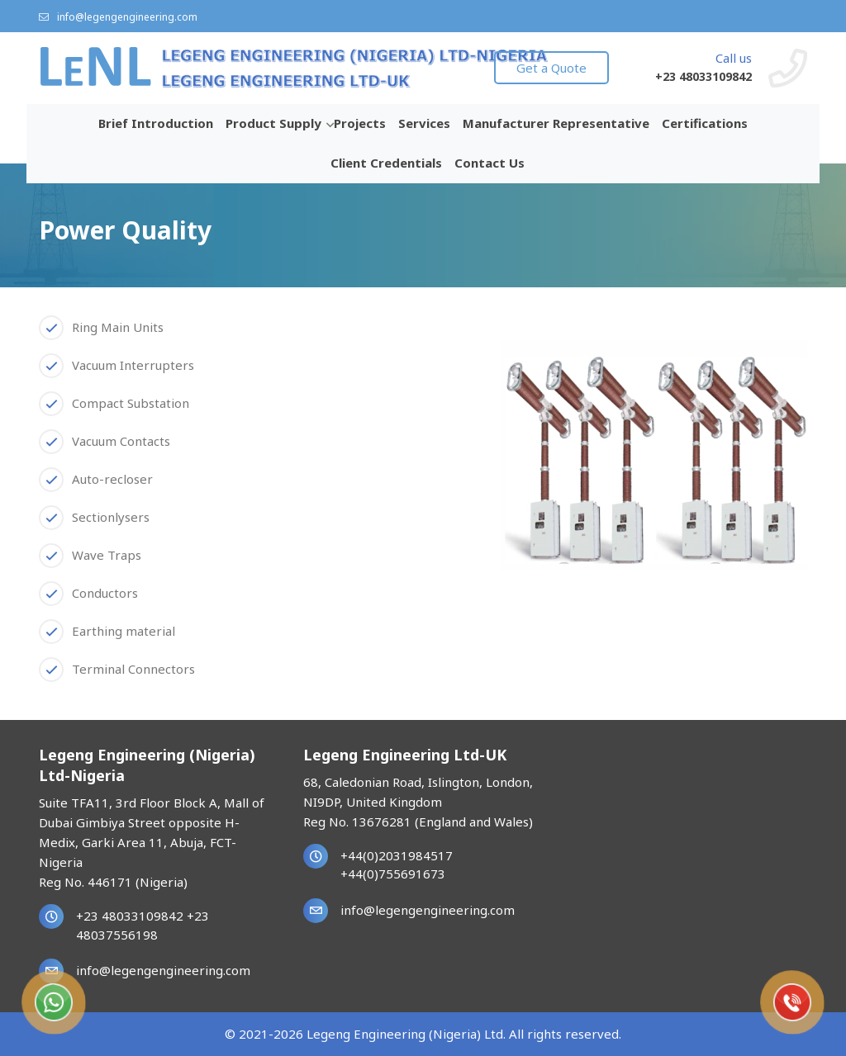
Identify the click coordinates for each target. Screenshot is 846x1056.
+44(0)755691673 (392, 873)
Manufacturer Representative (556, 123)
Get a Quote (551, 67)
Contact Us (489, 162)
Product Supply (273, 123)
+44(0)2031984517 (396, 855)
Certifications (705, 123)
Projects (360, 123)
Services (424, 123)
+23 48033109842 (703, 76)
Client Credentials (386, 162)
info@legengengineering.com (118, 17)
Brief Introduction (155, 123)
